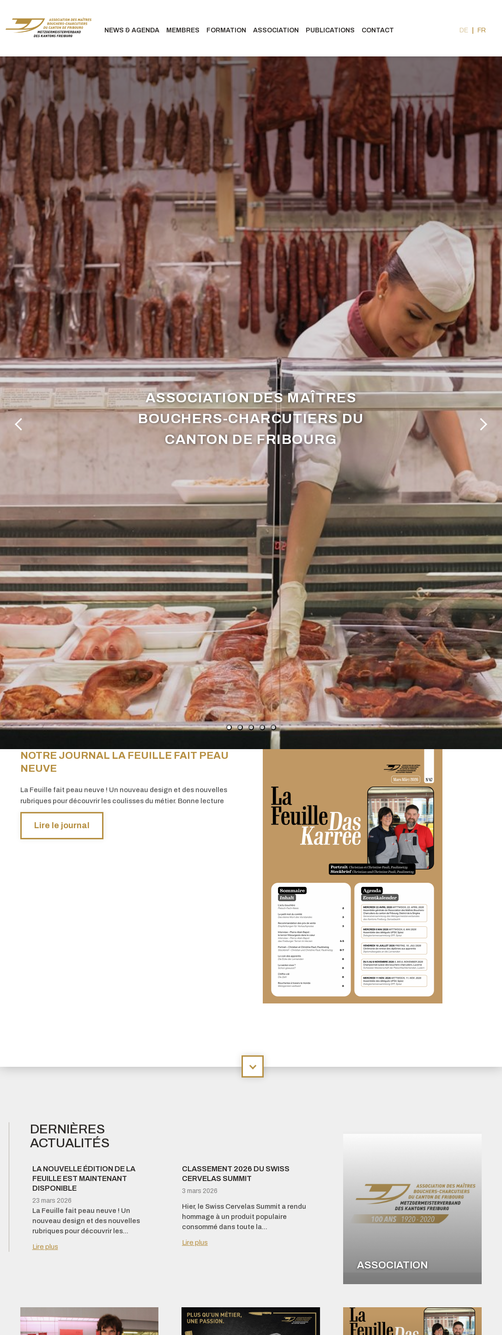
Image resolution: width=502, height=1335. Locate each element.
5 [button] (273, 727)
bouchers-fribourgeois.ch (51, 28)
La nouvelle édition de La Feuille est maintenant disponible (83, 1178)
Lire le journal (62, 825)
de (464, 30)
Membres (183, 30)
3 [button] (251, 727)
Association (276, 30)
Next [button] (481, 423)
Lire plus (45, 1246)
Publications (330, 30)
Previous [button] (20, 423)
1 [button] (229, 727)
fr (482, 30)
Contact (378, 30)
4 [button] (262, 727)
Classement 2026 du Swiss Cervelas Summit (236, 1173)
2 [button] (240, 727)
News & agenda (131, 30)
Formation (226, 30)
